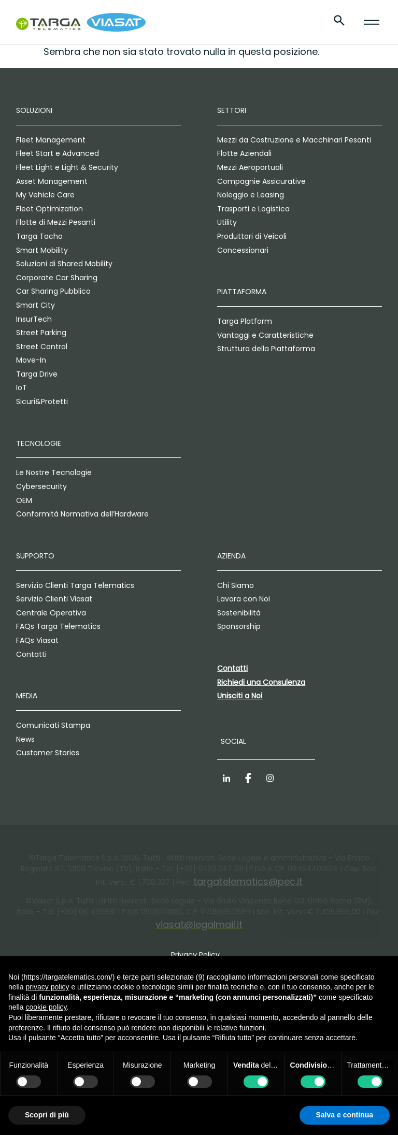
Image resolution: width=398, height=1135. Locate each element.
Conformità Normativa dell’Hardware (82, 514)
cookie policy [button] (45, 1007)
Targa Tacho (39, 236)
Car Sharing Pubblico (53, 291)
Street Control (41, 346)
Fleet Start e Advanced (57, 153)
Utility (227, 222)
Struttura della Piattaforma (266, 348)
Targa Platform (244, 321)
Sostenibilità (239, 613)
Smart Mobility (42, 250)
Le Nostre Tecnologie (54, 472)
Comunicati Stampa (53, 725)
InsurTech (34, 319)
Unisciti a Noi (239, 696)
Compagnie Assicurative (261, 181)
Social (233, 741)
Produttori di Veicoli (252, 236)
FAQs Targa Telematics (58, 626)
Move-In (31, 360)
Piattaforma (241, 291)
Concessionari (242, 250)
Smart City (35, 305)
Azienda (231, 556)
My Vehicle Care (45, 195)
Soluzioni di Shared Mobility (64, 263)
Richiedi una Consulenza (261, 682)
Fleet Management (51, 140)
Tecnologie (38, 443)
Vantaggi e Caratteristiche (265, 335)
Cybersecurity (41, 486)
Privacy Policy (195, 955)
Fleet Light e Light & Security (67, 167)
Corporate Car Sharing (56, 277)
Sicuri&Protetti (42, 401)
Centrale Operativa (51, 613)
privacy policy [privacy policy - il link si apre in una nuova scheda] (47, 987)
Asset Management (52, 181)
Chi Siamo (235, 585)
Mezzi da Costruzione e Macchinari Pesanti (294, 140)
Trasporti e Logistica (253, 209)
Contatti (31, 654)
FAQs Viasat (37, 640)
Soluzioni (34, 110)
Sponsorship (239, 626)
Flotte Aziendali (244, 153)
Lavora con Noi (243, 599)
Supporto (35, 556)
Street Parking (41, 332)
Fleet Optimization (49, 209)
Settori (231, 110)
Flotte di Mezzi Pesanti (55, 222)
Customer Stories (47, 753)
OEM (24, 500)
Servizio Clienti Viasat (54, 599)
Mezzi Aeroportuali (250, 167)
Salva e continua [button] (344, 1115)
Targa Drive (37, 374)
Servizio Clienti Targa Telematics (75, 585)
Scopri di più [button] (47, 1115)
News (25, 739)
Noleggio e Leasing (250, 195)
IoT (21, 387)
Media (26, 696)
